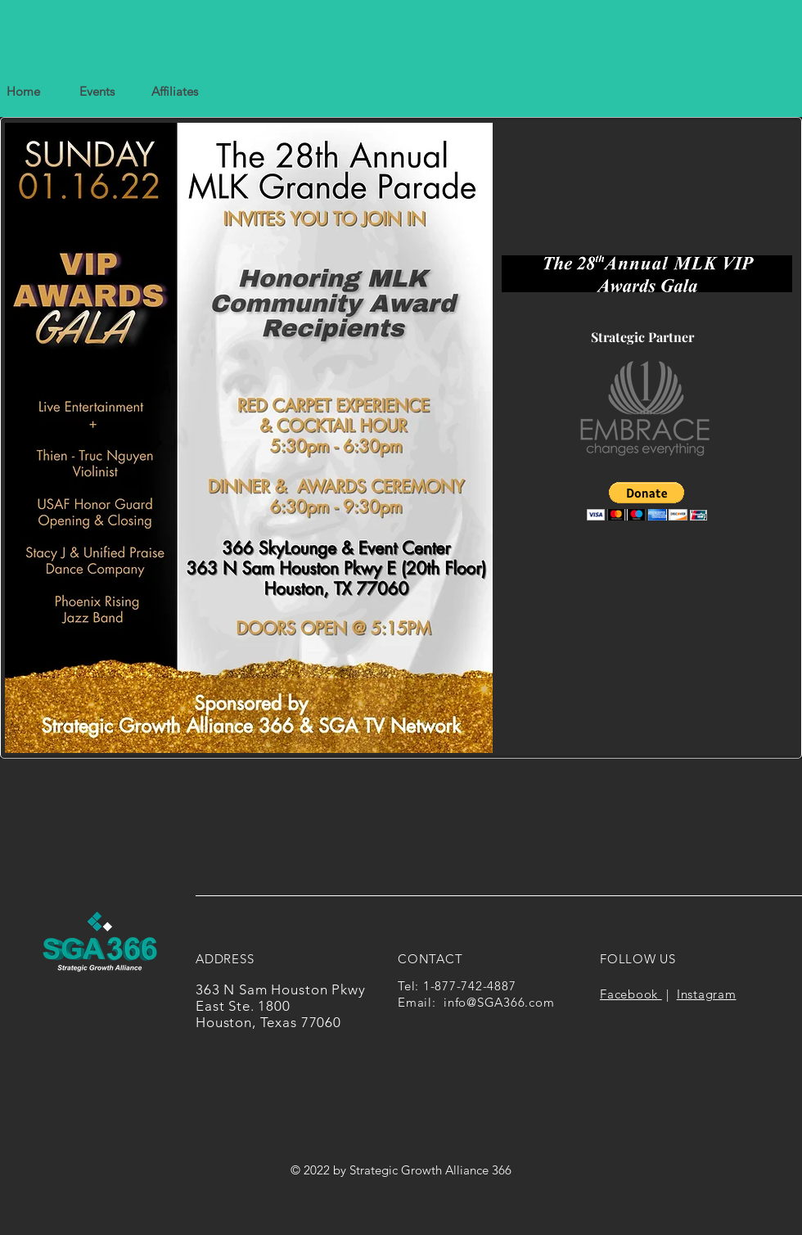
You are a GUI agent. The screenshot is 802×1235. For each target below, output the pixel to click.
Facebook (631, 994)
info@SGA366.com (499, 1002)
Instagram (707, 994)
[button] (174, 91)
